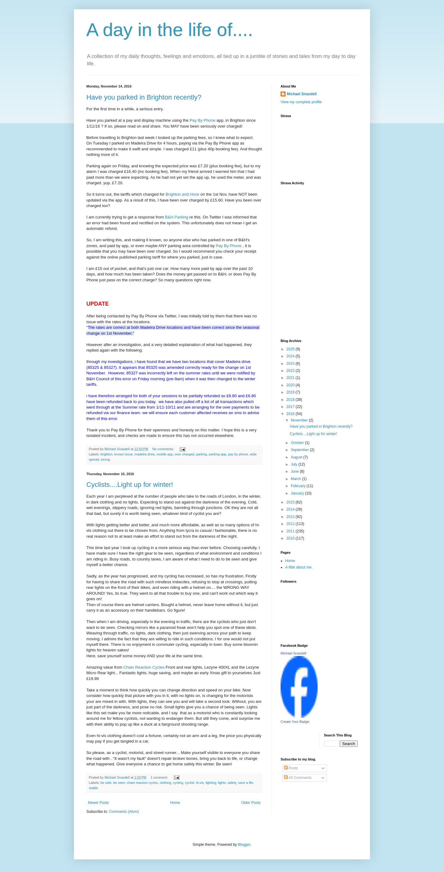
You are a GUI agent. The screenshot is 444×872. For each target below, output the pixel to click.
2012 (291, 524)
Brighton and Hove (182, 194)
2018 (291, 399)
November (300, 420)
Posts (291, 768)
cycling (178, 782)
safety (232, 782)
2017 (291, 407)
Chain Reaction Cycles (143, 667)
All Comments (297, 778)
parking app (217, 454)
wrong (105, 459)
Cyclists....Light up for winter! (129, 484)
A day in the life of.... (169, 29)
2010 (291, 538)
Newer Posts (98, 803)
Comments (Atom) (124, 811)
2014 (291, 509)
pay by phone (238, 454)
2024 (291, 356)
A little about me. (299, 567)
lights (222, 782)
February (298, 486)
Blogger (244, 844)
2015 (291, 502)
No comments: (163, 449)
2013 (291, 517)
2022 (291, 371)
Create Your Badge (295, 721)
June (295, 471)
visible (93, 788)
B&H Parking (177, 217)
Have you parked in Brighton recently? (143, 97)
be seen (119, 782)
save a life (245, 782)
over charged (184, 454)
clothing (165, 782)
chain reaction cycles (142, 782)
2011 (291, 531)
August (297, 457)
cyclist (189, 782)
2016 (291, 414)
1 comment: (159, 777)
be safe (106, 782)
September (300, 450)
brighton (107, 454)
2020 (291, 385)
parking (201, 454)
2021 (291, 378)
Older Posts (251, 803)
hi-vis (200, 782)
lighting (211, 782)
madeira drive (144, 454)
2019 (291, 392)
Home (175, 803)
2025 (291, 349)
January (298, 493)
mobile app (165, 454)
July (294, 464)
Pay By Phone (203, 120)
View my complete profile (301, 102)
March (296, 479)
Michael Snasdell (302, 94)
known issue (123, 454)
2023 (291, 363)
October (298, 443)
